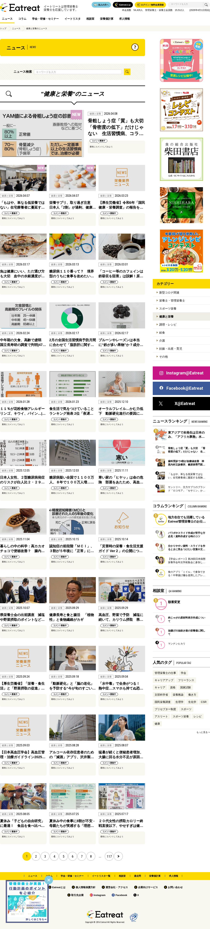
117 (109, 856)
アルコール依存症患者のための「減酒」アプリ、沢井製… (71, 754)
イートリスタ (73, 18)
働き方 (192, 694)
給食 (162, 332)
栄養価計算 (106, 18)
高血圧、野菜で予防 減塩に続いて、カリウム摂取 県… (121, 617)
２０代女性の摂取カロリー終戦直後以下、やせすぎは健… (121, 823)
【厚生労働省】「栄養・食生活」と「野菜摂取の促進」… (22, 686)
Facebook (121, 895)
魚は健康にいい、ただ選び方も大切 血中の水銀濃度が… (22, 273)
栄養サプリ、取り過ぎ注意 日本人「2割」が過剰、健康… (72, 205)
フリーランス (186, 680)
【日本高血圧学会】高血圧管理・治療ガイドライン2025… (22, 754)
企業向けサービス (148, 887)
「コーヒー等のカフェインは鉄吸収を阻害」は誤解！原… (121, 273)
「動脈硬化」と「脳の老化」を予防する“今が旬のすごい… (72, 686)
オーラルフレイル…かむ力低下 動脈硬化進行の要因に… (121, 411)
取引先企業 (77, 895)
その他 (163, 356)
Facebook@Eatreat (181, 388)
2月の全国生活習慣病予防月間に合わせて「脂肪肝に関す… (72, 342)
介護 (162, 340)
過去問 (137, 876)
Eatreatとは (58, 887)
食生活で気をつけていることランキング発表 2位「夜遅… (71, 411)
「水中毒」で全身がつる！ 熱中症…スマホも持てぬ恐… (121, 686)
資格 (172, 687)
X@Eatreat (177, 403)
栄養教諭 (178, 694)
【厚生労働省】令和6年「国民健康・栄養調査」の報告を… (122, 205)
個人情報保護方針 (85, 887)
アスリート (161, 716)
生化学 (192, 701)
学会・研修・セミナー (45, 18)
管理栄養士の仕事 (165, 672)
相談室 (90, 18)
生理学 (179, 701)
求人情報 (124, 18)
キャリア (160, 687)
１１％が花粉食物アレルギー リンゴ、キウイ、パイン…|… (23, 411)
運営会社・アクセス (117, 887)
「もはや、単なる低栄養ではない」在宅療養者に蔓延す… (22, 205)
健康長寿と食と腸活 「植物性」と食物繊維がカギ (71, 617)
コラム (22, 18)
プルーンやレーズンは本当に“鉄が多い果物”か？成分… (121, 342)
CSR (204, 701)
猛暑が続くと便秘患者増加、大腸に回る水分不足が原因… (121, 754)
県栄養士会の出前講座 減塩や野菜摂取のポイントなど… (22, 617)
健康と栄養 (166, 316)
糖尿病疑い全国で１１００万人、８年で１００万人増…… (71, 480)
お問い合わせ (175, 887)
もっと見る (202, 732)
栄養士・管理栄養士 (172, 300)
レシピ (198, 716)
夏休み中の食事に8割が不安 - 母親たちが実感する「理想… (71, 823)
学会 (183, 672)
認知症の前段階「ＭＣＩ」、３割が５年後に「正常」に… (71, 548)
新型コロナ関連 (169, 292)
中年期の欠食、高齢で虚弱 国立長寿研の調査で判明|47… (23, 342)
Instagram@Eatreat (181, 373)
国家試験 (185, 687)
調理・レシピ (167, 324)
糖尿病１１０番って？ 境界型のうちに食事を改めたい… (71, 273)
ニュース (7, 18)
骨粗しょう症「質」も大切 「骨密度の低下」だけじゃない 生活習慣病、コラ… (116, 127)
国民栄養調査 (163, 701)
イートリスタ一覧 (101, 876)
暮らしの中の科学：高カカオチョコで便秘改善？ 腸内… (22, 548)
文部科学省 (161, 694)
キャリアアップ (164, 680)
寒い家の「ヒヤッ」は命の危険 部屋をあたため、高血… (121, 480)
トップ (3, 28)
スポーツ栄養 (167, 308)
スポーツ (186, 709)
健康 (157, 723)
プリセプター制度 (165, 709)
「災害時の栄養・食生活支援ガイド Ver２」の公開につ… (121, 548)
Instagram (99, 895)
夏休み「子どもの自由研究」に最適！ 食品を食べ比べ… (22, 823)
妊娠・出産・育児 (170, 348)
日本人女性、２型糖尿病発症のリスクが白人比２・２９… (22, 480)
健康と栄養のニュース (36, 28)
